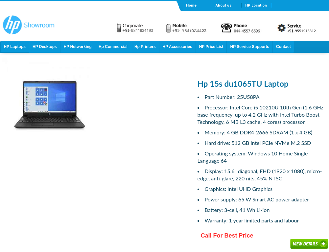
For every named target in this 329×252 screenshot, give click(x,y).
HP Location (256, 5)
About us (224, 5)
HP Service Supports (249, 46)
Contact (283, 46)
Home (191, 5)
